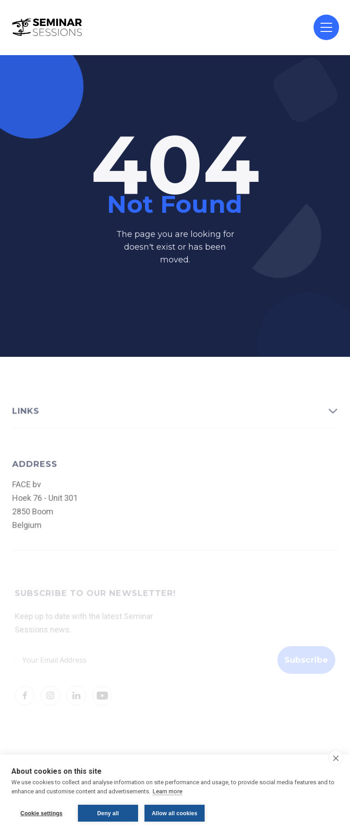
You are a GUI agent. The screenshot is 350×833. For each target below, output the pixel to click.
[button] (326, 27)
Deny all (108, 813)
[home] (47, 27)
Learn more (167, 791)
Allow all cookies (174, 813)
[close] (335, 758)
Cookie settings (41, 813)
